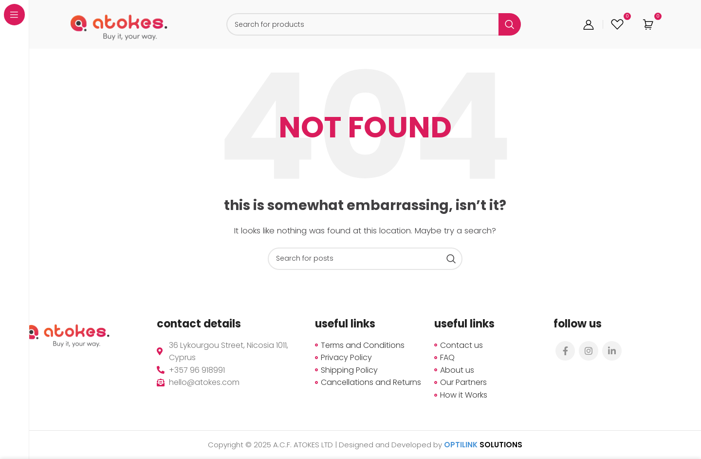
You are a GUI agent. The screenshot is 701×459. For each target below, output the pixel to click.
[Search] (373, 24)
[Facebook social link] (565, 351)
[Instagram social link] (588, 351)
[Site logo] (119, 24)
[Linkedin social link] (612, 351)
